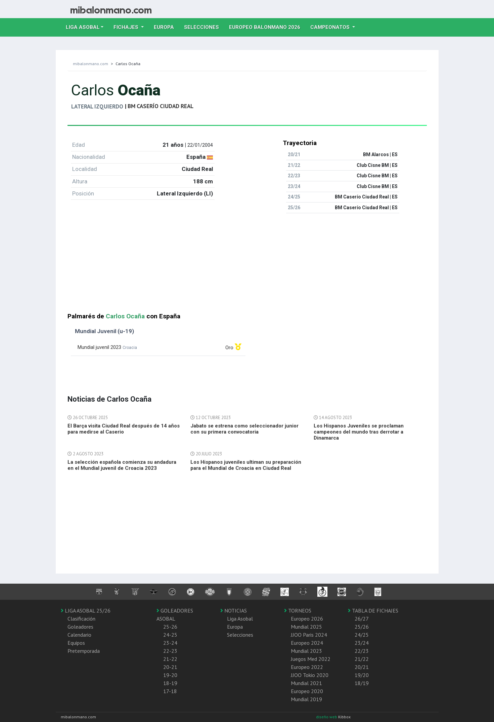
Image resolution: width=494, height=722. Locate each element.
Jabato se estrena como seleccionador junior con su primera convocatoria (244, 429)
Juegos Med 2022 (310, 659)
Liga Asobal (240, 618)
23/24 (362, 642)
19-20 (170, 675)
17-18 (170, 691)
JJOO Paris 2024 (309, 634)
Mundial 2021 (306, 683)
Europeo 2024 (307, 642)
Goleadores (80, 626)
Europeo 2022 (307, 667)
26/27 (362, 618)
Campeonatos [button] (330, 27)
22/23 (362, 650)
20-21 (170, 667)
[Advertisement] (247, 266)
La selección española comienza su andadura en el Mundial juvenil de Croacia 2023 (122, 465)
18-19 (170, 683)
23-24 (170, 642)
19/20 (362, 675)
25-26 (170, 626)
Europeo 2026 (307, 618)
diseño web (327, 716)
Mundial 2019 (306, 699)
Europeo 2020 (307, 691)
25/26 (362, 626)
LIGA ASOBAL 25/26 (85, 610)
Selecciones (204, 26)
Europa (166, 26)
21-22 (170, 659)
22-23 (170, 650)
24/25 (362, 634)
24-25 (170, 634)
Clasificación (81, 618)
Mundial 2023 (306, 650)
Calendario (79, 634)
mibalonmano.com (90, 63)
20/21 (362, 667)
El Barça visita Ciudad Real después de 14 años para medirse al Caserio (124, 429)
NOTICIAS (233, 610)
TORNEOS (297, 610)
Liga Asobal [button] (83, 27)
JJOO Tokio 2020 (309, 675)
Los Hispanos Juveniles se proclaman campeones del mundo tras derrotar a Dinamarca (359, 432)
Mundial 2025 (306, 626)
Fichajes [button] (127, 27)
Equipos (76, 642)
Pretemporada (84, 650)
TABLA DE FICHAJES (373, 610)
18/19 (362, 683)
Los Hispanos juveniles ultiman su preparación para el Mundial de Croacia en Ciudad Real (245, 465)
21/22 (362, 659)
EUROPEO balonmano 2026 (267, 26)
